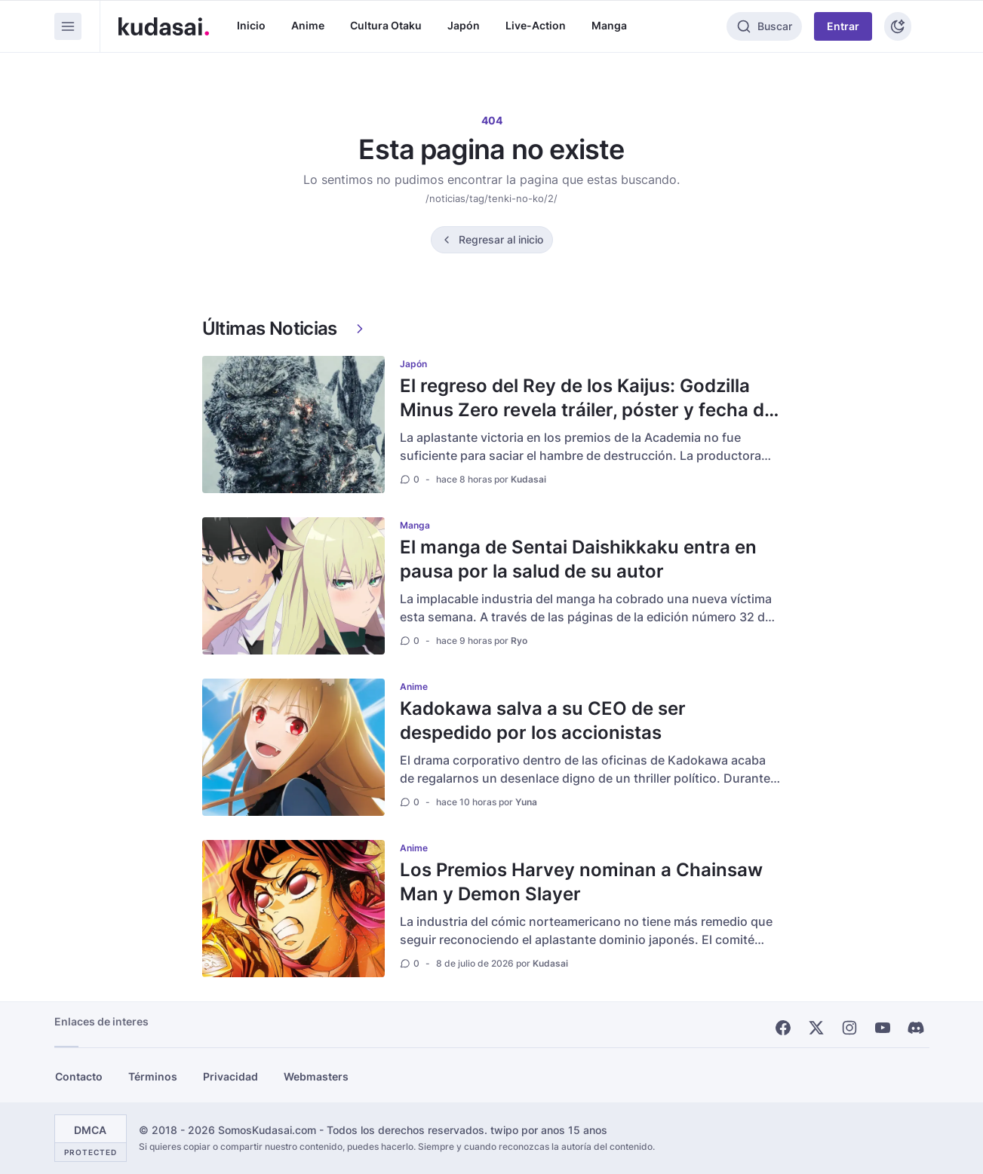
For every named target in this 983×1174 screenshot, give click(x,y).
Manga (609, 25)
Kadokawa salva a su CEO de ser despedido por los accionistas (543, 720)
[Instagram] (849, 1027)
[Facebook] (783, 1027)
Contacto (79, 1076)
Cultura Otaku (386, 25)
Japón (463, 25)
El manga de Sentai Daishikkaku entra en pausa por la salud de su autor (578, 559)
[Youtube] (882, 1027)
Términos (152, 1076)
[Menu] (67, 26)
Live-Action (535, 25)
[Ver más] (359, 328)
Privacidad (230, 1076)
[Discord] (915, 1027)
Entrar (843, 26)
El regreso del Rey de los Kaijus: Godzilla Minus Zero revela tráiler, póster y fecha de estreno (587, 410)
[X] (816, 1027)
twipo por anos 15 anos (548, 1129)
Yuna (526, 802)
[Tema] (897, 26)
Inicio (251, 25)
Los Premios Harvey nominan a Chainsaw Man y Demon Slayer (581, 882)
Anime (307, 25)
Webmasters (316, 1076)
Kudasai (528, 479)
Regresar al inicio (501, 239)
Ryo (519, 640)
